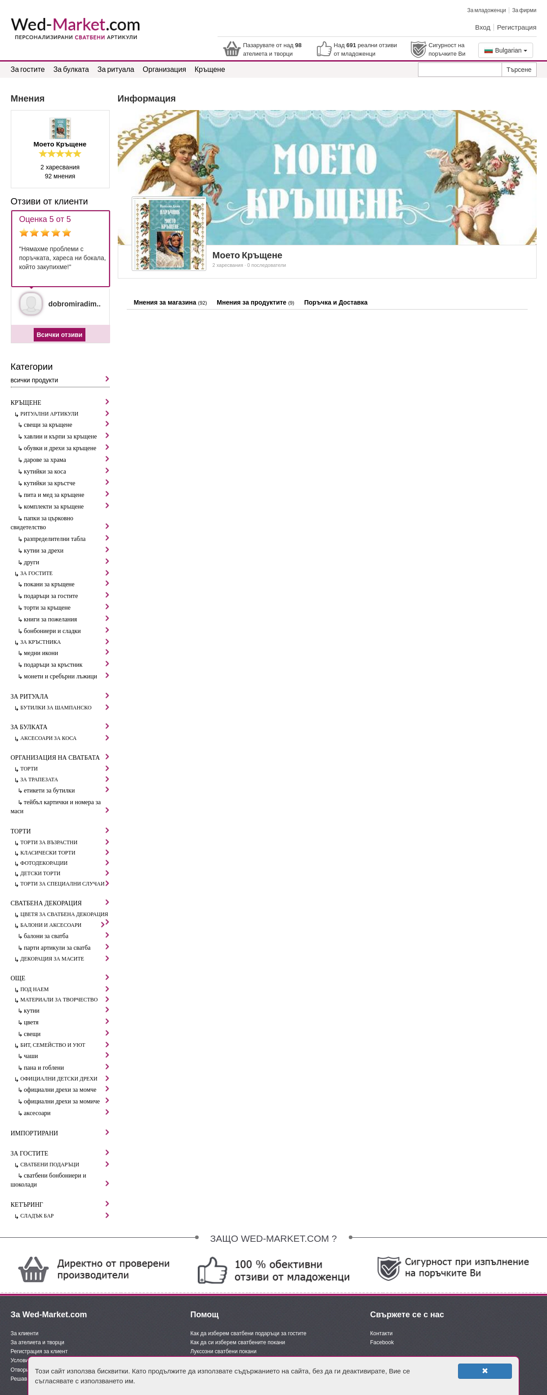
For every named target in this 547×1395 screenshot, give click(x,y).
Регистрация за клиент (39, 1351)
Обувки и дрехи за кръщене (66, 448)
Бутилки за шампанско (64, 707)
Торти (64, 768)
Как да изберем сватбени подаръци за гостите (249, 1333)
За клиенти (25, 1333)
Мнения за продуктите (255, 302)
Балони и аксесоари (62, 924)
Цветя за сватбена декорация (64, 914)
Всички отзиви (60, 334)
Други (66, 562)
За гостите (28, 69)
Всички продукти (60, 380)
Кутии (66, 1010)
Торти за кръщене (66, 607)
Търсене (519, 69)
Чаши (66, 1055)
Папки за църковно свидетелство (60, 523)
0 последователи (266, 265)
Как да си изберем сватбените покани (238, 1342)
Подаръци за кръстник (66, 664)
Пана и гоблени (66, 1067)
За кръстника (64, 641)
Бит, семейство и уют (64, 1044)
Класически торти (64, 852)
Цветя (66, 1022)
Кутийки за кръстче (66, 483)
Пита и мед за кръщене (66, 494)
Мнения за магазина (170, 302)
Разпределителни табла (66, 538)
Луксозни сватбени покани (224, 1351)
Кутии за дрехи (66, 550)
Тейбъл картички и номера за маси (60, 807)
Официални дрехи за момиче (66, 1101)
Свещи (66, 1033)
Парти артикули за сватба (66, 947)
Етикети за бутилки (66, 790)
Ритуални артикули (64, 413)
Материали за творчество (64, 999)
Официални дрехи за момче (66, 1089)
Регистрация (517, 27)
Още (60, 978)
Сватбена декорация (60, 903)
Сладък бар (64, 1215)
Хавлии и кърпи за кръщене (66, 436)
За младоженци (486, 10)
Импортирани (60, 1133)
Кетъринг (60, 1204)
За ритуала (116, 69)
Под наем (64, 989)
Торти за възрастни (64, 842)
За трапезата (64, 779)
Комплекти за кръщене (66, 506)
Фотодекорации (64, 862)
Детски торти (64, 873)
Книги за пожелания (66, 619)
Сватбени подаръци (64, 1164)
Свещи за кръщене (66, 424)
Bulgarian (505, 50)
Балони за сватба (66, 935)
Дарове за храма (66, 459)
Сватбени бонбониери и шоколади (60, 1180)
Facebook (382, 1342)
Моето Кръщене (60, 144)
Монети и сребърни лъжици (66, 676)
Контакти (381, 1333)
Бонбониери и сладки (66, 630)
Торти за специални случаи (64, 883)
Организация (165, 69)
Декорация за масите (64, 958)
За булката (71, 69)
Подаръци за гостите (66, 595)
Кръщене (210, 69)
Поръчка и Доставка (336, 302)
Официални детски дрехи (64, 1078)
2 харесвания (228, 265)
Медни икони (66, 652)
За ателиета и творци (37, 1342)
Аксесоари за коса (64, 738)
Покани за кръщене (66, 584)
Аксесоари (66, 1112)
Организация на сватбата (60, 757)
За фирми (524, 10)
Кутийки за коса (66, 471)
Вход (482, 27)
